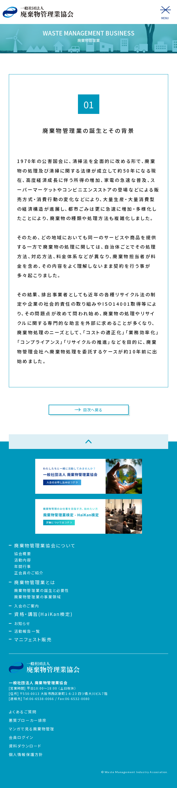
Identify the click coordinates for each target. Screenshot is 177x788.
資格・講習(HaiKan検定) (43, 614)
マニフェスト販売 (33, 639)
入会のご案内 (26, 605)
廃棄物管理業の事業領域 (37, 596)
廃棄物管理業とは (34, 582)
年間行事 (22, 566)
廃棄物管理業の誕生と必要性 (41, 590)
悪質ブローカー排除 (28, 720)
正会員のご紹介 (29, 572)
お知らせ (22, 623)
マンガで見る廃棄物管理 (31, 728)
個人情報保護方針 (26, 754)
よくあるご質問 (23, 711)
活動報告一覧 (27, 631)
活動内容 (22, 560)
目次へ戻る (93, 409)
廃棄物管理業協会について (45, 545)
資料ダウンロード (25, 746)
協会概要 (22, 553)
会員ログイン (21, 737)
